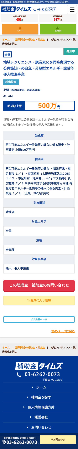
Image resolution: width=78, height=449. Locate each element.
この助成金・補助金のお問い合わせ (39, 285)
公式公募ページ (39, 319)
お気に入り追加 (39, 300)
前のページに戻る (63, 331)
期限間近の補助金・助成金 (30, 39)
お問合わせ (58, 439)
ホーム (6, 39)
